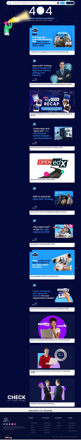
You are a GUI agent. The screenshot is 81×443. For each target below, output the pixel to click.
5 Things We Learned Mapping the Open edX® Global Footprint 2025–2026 (50, 52)
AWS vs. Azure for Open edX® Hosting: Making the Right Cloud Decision (51, 214)
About (37, 2)
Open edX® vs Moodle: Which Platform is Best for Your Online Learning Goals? (50, 344)
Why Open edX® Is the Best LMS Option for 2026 (44, 247)
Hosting (30, 2)
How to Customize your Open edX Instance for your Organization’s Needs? (50, 312)
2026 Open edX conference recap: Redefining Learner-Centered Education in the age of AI (49, 117)
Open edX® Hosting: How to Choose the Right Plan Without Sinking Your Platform (51, 86)
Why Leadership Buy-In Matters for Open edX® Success (46, 279)
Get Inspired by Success (25, 2)
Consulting (34, 2)
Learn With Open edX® (16, 2)
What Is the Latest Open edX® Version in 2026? (44, 182)
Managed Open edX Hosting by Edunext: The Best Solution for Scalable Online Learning (51, 377)
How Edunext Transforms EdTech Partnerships (44, 409)
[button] (57, 3)
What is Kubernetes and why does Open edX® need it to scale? (48, 150)
